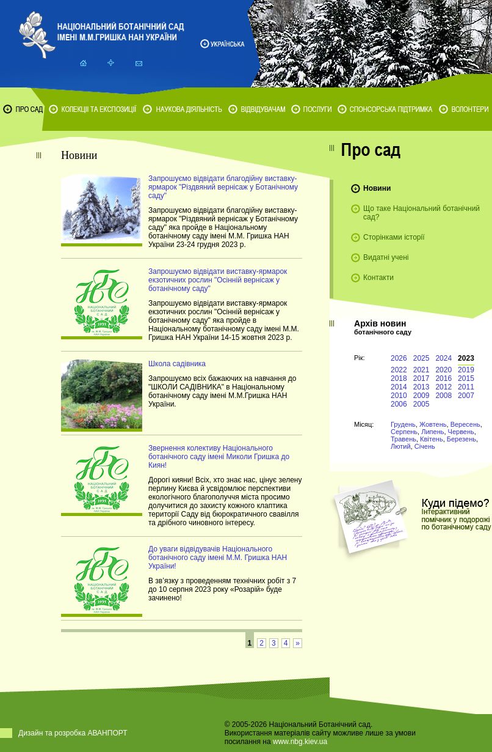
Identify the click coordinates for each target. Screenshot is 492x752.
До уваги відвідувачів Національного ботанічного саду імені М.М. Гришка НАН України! (217, 557)
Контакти (378, 277)
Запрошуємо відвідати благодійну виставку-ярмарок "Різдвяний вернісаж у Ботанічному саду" (223, 187)
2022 (399, 370)
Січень (424, 446)
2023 (466, 358)
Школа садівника (177, 363)
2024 (443, 358)
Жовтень (433, 424)
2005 (421, 404)
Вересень (465, 424)
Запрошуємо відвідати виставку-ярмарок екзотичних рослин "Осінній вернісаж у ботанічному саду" (217, 280)
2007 (466, 395)
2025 (421, 358)
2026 (399, 358)
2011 (466, 387)
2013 (421, 387)
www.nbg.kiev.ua (300, 741)
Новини (377, 188)
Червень (461, 431)
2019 (466, 370)
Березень (461, 439)
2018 (399, 378)
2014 (399, 387)
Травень (403, 439)
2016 (443, 378)
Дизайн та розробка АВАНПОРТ (73, 733)
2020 (443, 370)
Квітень (431, 439)
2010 (399, 395)
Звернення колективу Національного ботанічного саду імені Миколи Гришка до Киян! (218, 457)
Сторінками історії (394, 237)
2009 (421, 395)
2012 (443, 387)
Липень (432, 431)
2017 (421, 378)
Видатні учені (385, 257)
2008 (443, 395)
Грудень (403, 424)
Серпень (404, 431)
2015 (466, 378)
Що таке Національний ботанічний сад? (421, 212)
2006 (399, 404)
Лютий (401, 446)
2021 (421, 370)
